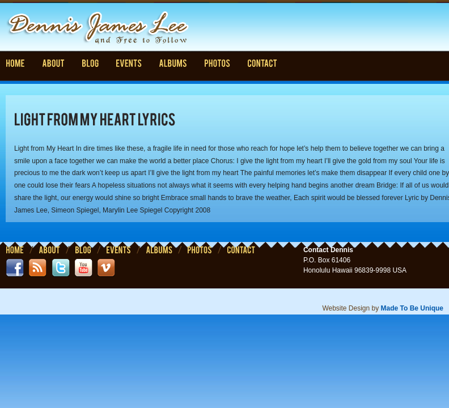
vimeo (106, 268)
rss (37, 268)
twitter (61, 268)
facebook (15, 268)
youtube (83, 268)
